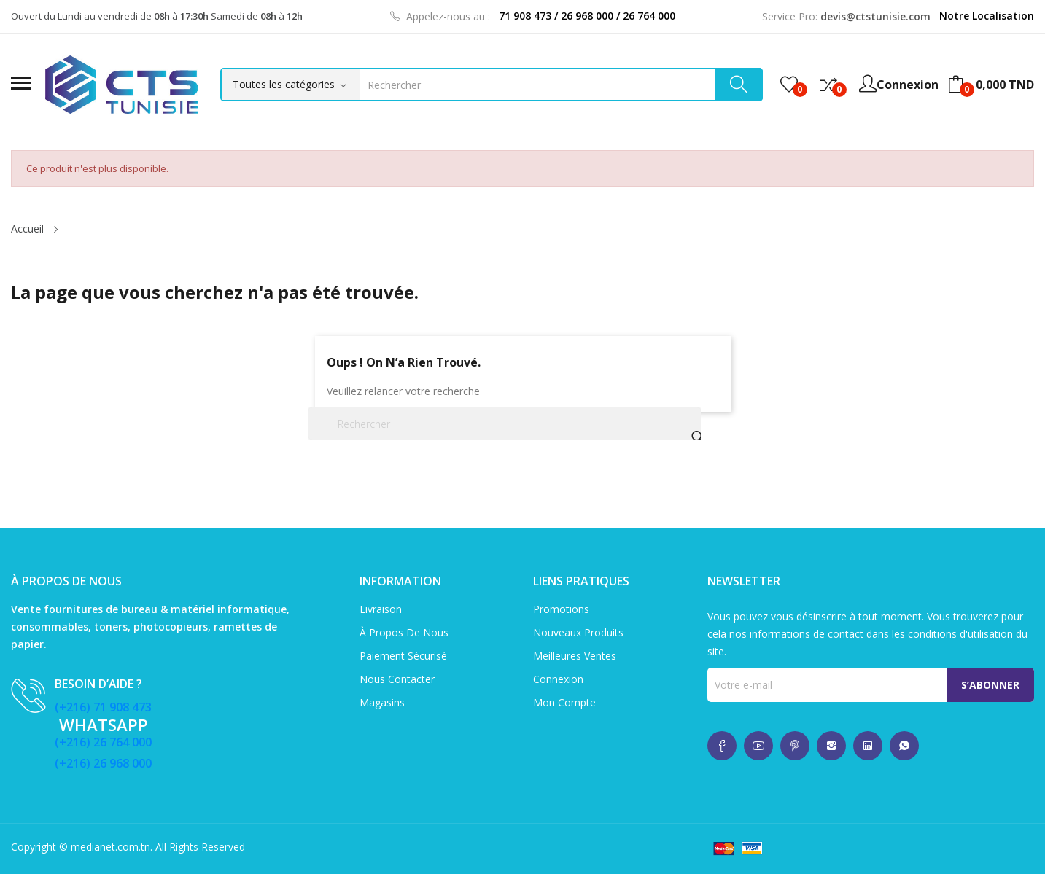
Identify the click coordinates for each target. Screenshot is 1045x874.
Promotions (561, 609)
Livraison (381, 609)
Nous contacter (397, 679)
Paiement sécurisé (403, 656)
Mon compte (564, 702)
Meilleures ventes (574, 656)
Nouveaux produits (578, 632)
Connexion (558, 679)
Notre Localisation (986, 16)
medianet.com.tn (110, 847)
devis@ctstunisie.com (875, 16)
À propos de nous (404, 632)
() (789, 84)
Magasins (382, 702)
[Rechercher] (504, 423)
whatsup (722, 745)
